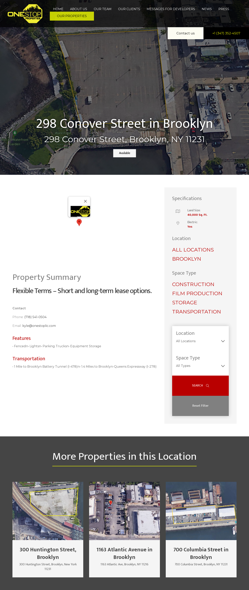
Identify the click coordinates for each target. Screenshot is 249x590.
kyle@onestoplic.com (39, 326)
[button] (79, 222)
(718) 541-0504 (35, 317)
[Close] (85, 201)
